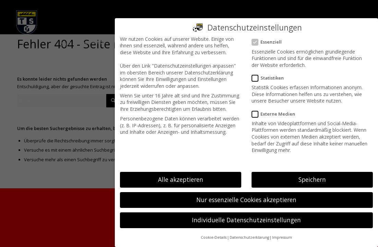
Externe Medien (276, 114)
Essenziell (270, 42)
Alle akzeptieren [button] (180, 179)
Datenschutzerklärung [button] (249, 237)
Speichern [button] (312, 179)
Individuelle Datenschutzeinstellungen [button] (246, 220)
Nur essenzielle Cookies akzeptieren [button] (246, 200)
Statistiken (271, 78)
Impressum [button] (282, 237)
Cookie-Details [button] (214, 237)
